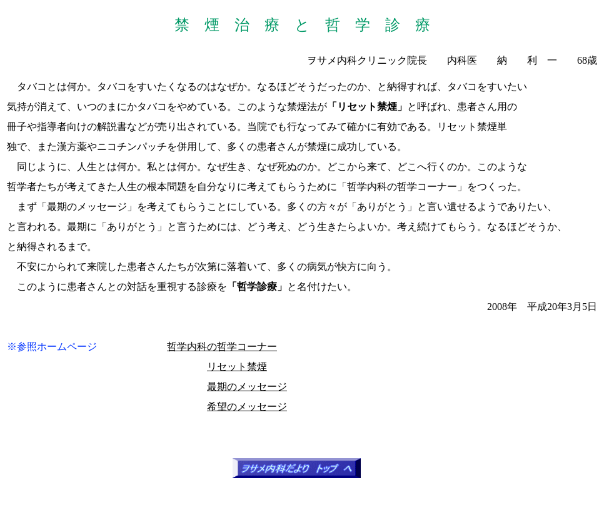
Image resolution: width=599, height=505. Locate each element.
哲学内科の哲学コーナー (222, 346)
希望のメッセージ (247, 406)
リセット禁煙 (237, 366)
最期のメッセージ (247, 386)
